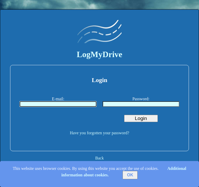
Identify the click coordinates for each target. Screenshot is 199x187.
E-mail (57, 99)
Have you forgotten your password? (99, 133)
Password (140, 99)
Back (99, 158)
